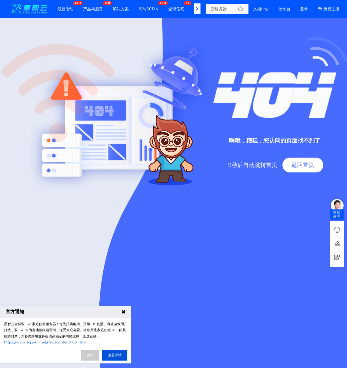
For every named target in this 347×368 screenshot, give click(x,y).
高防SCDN (150, 6)
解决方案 (121, 8)
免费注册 (331, 8)
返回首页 (302, 165)
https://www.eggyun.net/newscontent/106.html (45, 342)
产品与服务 (94, 6)
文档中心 (261, 8)
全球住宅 (177, 6)
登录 (304, 8)
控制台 (284, 8)
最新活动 (66, 6)
